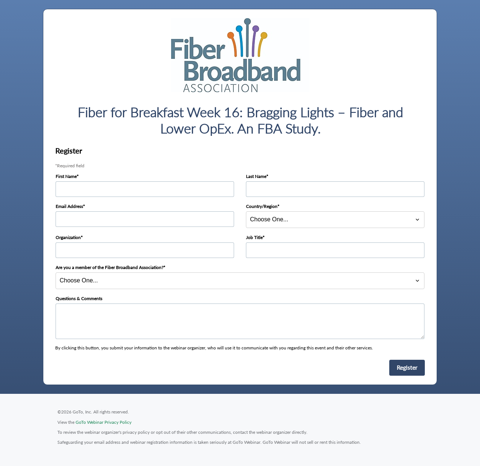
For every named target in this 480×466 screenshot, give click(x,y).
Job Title (254, 237)
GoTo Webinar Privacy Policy (103, 422)
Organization (68, 237)
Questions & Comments (79, 298)
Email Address (69, 206)
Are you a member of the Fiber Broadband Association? (109, 267)
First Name (66, 176)
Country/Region (261, 206)
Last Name (256, 176)
